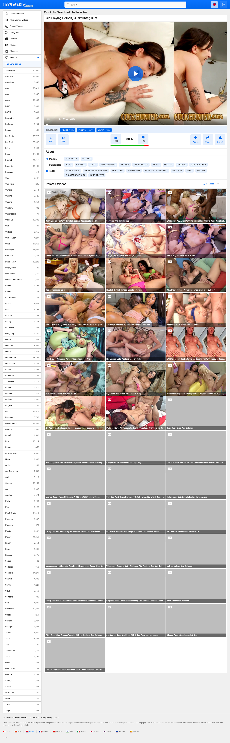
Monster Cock (22, 453)
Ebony (22, 285)
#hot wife (177, 170)
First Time (22, 315)
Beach (22, 130)
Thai (22, 644)
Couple (22, 243)
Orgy (22, 489)
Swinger (22, 626)
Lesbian (22, 399)
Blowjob (22, 160)
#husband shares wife (95, 170)
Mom (22, 441)
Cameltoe (22, 184)
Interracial (22, 375)
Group (22, 339)
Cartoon (22, 190)
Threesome (22, 650)
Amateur (22, 76)
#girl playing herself (156, 170)
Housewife (22, 363)
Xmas (22, 704)
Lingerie (22, 405)
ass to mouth (141, 165)
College (22, 232)
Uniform (22, 674)
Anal (22, 88)
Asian (22, 100)
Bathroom (22, 124)
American (22, 82)
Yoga (22, 710)
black (69, 165)
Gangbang (22, 333)
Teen (22, 638)
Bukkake (22, 172)
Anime (22, 94)
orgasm (168, 165)
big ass (156, 165)
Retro (22, 549)
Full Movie (22, 327)
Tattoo (22, 632)
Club (22, 225)
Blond (22, 154)
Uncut (22, 662)
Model (22, 435)
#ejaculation (73, 170)
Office (22, 465)
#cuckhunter (97, 175)
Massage (22, 417)
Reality (22, 543)
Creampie (22, 249)
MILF (22, 411)
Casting (22, 196)
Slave (22, 591)
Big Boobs (22, 136)
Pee (22, 507)
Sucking (22, 620)
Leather (22, 393)
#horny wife (134, 170)
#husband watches (75, 175)
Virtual (22, 686)
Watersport (22, 692)
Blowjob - (67, 130)
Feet (22, 309)
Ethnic (22, 291)
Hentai (22, 351)
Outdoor (22, 495)
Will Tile (86, 159)
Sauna (22, 561)
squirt (93, 165)
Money (22, 447)
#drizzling (117, 170)
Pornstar (22, 519)
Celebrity (22, 208)
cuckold (80, 165)
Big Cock (22, 142)
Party (22, 501)
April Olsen (72, 159)
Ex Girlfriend (22, 297)
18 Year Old (22, 70)
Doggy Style (22, 267)
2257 (56, 718)
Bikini (22, 148)
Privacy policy (46, 718)
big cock (124, 165)
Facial (22, 303)
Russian (22, 555)
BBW (22, 106)
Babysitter (22, 118)
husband (181, 165)
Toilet (22, 656)
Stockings (22, 608)
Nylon (22, 459)
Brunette (22, 166)
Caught (22, 202)
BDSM (22, 112)
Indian (22, 369)
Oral (22, 477)
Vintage (22, 680)
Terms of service (22, 718)
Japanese (22, 381)
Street (22, 615)
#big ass (201, 170)
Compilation (22, 238)
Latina (22, 387)
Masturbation (22, 423)
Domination (22, 273)
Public (22, 531)
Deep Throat (22, 261)
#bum (189, 170)
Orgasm (22, 483)
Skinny (22, 585)
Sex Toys (22, 573)
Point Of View (22, 513)
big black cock (198, 165)
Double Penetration (22, 279)
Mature (22, 429)
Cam (22, 178)
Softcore (22, 596)
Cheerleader (22, 214)
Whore (22, 698)
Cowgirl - (104, 130)
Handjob (22, 345)
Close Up (22, 220)
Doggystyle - (85, 130)
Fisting (22, 321)
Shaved (22, 578)
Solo (22, 602)
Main (46, 12)
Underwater (22, 668)
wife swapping (108, 165)
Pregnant (22, 525)
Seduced (22, 567)
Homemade (22, 357)
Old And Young (22, 471)
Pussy (22, 537)
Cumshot (22, 255)
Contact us (8, 718)
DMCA (34, 718)
